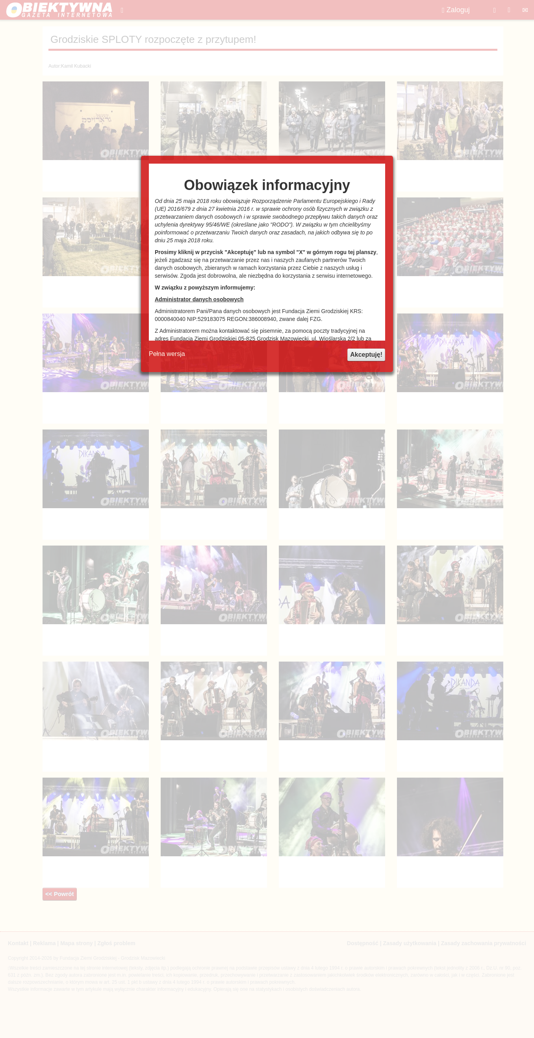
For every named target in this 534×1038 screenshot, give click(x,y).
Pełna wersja (167, 353)
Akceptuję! (366, 354)
